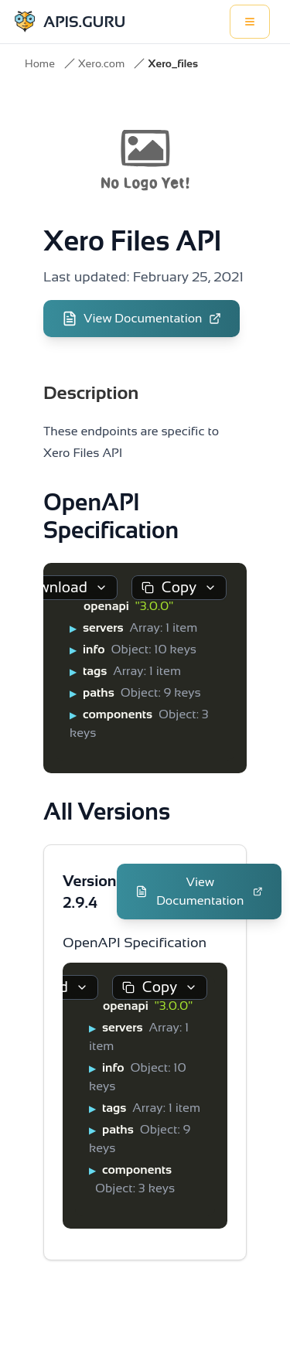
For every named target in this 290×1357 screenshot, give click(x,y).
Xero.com (101, 63)
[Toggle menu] (250, 22)
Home (40, 63)
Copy (179, 587)
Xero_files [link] (173, 63)
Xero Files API (132, 241)
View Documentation (141, 318)
